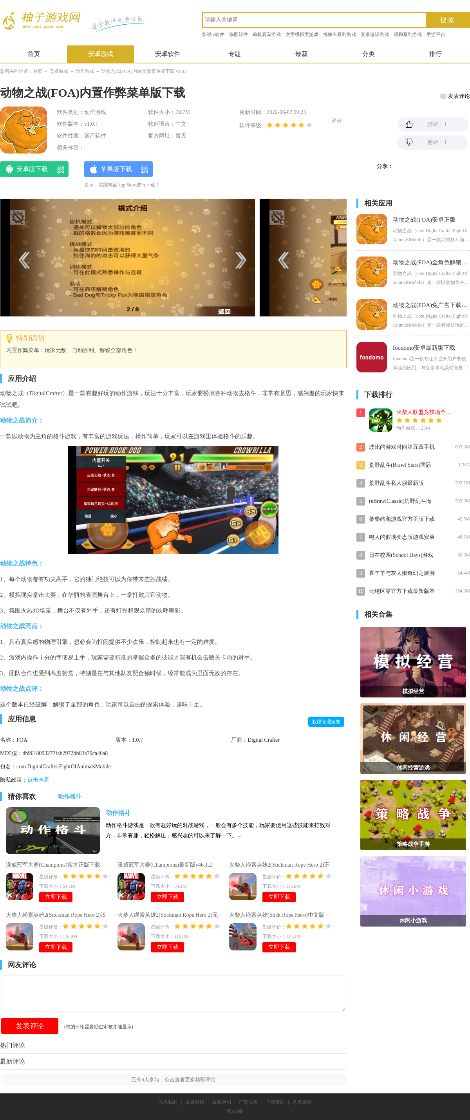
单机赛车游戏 (267, 34)
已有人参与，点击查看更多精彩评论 (173, 1079)
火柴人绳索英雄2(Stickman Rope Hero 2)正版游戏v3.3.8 (279, 866)
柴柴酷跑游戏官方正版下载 (402, 519)
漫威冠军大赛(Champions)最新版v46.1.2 (165, 865)
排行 (435, 54)
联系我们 (168, 1102)
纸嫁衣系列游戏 (339, 34)
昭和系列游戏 (408, 34)
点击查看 (38, 780)
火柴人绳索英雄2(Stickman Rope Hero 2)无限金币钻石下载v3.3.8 (168, 916)
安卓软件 (167, 54)
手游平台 (436, 34)
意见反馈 (302, 1102)
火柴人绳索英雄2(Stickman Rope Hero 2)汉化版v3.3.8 (56, 916)
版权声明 (221, 1102)
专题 (234, 54)
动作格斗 (118, 812)
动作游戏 (84, 71)
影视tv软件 (213, 34)
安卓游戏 (100, 54)
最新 (301, 54)
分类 (368, 54)
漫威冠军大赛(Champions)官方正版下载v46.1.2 (53, 866)
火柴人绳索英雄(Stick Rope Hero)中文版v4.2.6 (276, 916)
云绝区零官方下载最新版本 (402, 591)
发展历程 (194, 1102)
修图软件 (238, 34)
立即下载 (56, 897)
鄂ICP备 (235, 1111)
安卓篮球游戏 (375, 34)
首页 (33, 54)
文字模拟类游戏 (302, 34)
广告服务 (248, 1102)
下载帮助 (275, 1102)
